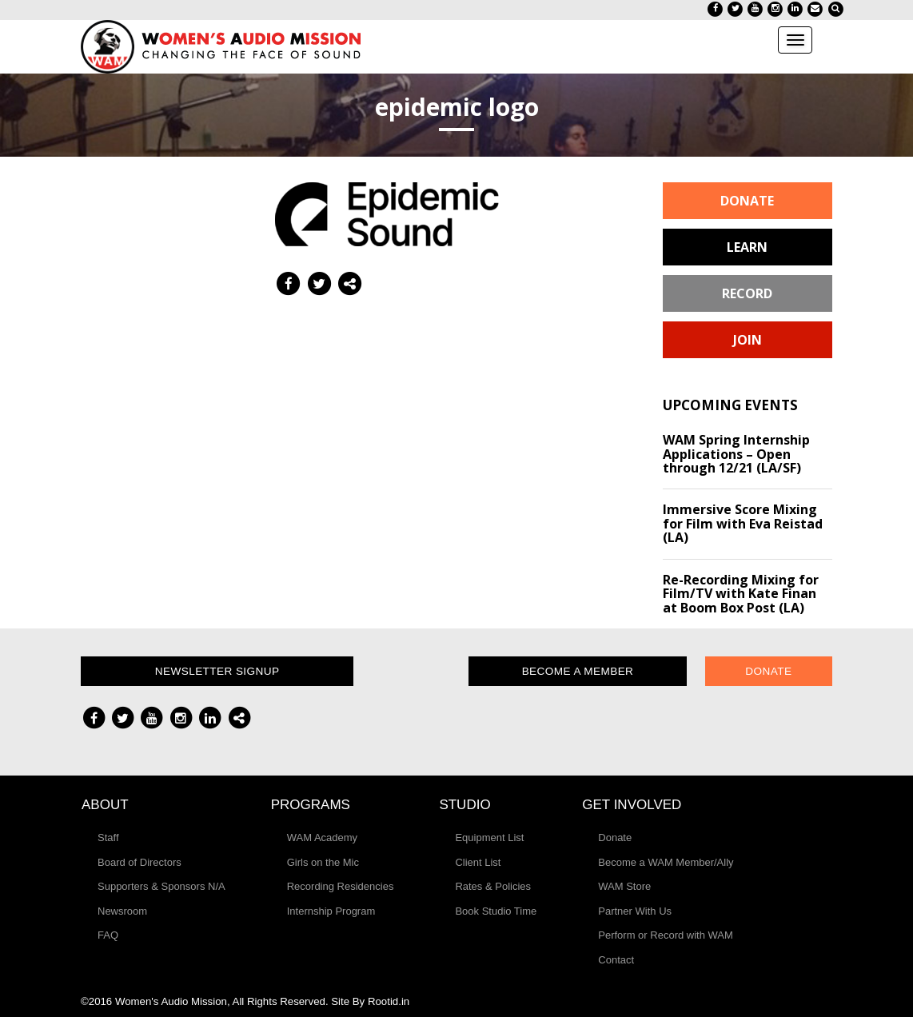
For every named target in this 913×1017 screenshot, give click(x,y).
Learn (747, 247)
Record (747, 293)
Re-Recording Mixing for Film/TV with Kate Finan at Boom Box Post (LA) (741, 593)
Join (747, 340)
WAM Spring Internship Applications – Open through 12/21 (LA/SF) (736, 454)
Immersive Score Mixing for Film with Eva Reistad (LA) (743, 523)
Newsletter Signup (217, 671)
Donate (747, 200)
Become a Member (578, 671)
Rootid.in (388, 1001)
